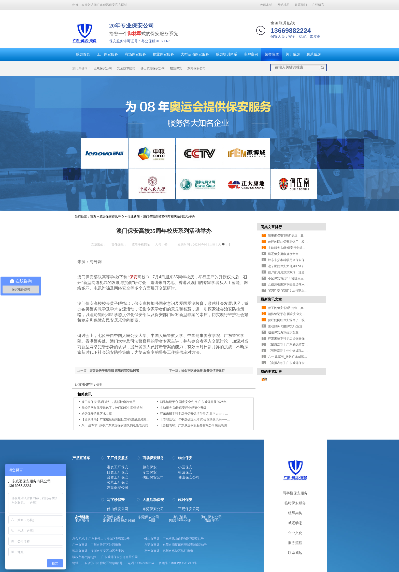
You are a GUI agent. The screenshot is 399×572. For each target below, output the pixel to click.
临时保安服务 (295, 503)
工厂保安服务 (107, 54)
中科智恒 (82, 521)
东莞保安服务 (113, 517)
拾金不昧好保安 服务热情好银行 (203, 370)
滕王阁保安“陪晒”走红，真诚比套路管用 (108, 402)
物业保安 (176, 68)
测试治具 (180, 517)
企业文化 (295, 533)
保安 (133, 277)
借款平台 (212, 521)
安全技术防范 (126, 68)
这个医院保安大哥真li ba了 (286, 266)
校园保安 (185, 472)
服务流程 (295, 543)
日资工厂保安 (117, 472)
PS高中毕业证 (180, 521)
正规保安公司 (103, 68)
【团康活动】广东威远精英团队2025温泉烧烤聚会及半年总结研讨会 (127, 419)
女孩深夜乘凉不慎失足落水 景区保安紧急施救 (299, 284)
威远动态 (295, 523)
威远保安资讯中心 (111, 216)
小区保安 (185, 467)
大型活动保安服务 (195, 54)
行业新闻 (133, 216)
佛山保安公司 (153, 477)
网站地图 (283, 5)
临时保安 (185, 500)
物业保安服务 (163, 54)
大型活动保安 (153, 500)
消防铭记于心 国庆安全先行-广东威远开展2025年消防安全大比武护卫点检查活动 (214, 402)
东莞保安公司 (196, 68)
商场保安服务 (135, 54)
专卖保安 (149, 472)
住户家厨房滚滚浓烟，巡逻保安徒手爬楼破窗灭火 (301, 272)
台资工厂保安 (117, 477)
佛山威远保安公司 (152, 68)
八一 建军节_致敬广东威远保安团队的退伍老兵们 (114, 425)
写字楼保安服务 (295, 493)
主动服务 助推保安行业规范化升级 (183, 408)
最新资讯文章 (271, 299)
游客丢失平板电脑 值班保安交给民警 (114, 370)
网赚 (151, 521)
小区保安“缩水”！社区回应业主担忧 (292, 278)
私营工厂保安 (117, 482)
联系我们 (301, 5)
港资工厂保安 (117, 467)
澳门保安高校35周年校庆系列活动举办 (169, 216)
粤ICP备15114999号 (184, 563)
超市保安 (149, 467)
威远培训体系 (226, 54)
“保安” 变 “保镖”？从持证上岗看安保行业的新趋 (300, 290)
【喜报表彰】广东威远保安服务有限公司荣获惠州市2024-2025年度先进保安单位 (214, 425)
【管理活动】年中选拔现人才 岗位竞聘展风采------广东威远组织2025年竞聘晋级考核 (217, 419)
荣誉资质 (272, 54)
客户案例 (251, 54)
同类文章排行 (271, 227)
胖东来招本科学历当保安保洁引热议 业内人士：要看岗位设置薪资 (204, 413)
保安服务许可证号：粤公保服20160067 (139, 41)
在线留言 (318, 5)
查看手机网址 (141, 244)
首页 (93, 216)
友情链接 (82, 517)
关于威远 (293, 54)
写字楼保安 (116, 500)
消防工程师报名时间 (119, 521)
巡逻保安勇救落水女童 (96, 413)
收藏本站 (266, 5)
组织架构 (295, 513)
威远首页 (83, 54)
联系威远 (313, 54)
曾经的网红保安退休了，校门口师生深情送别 (111, 408)
